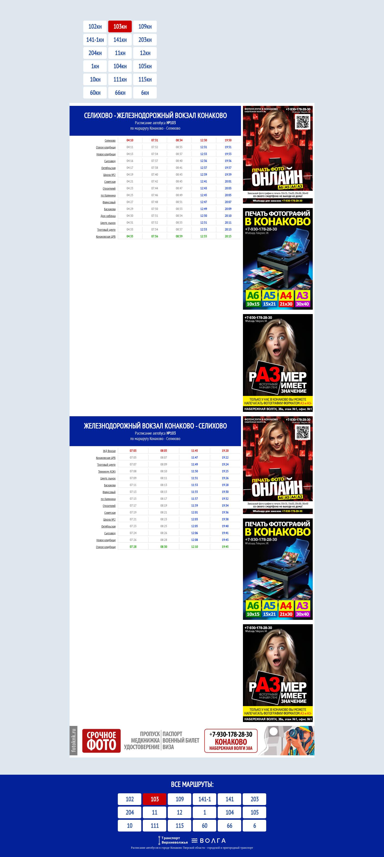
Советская (110, 182)
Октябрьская (108, 168)
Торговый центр (106, 230)
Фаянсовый (109, 202)
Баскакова (110, 209)
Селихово (110, 140)
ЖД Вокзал (109, 451)
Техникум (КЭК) (107, 471)
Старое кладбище (106, 147)
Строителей (109, 188)
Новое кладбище (106, 154)
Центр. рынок (108, 223)
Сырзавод (110, 161)
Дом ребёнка (108, 216)
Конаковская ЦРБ (106, 236)
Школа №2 (109, 175)
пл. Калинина (108, 195)
